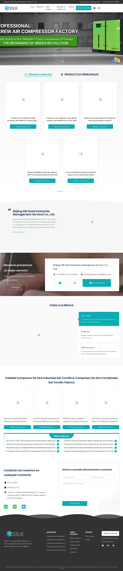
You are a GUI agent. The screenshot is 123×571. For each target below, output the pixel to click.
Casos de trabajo (89, 536)
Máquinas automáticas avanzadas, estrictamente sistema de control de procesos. (97, 337)
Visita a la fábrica (74, 541)
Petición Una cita (83, 8)
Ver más (60, 191)
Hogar (32, 7)
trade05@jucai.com (13, 487)
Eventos (71, 7)
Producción (85, 332)
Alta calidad (85, 316)
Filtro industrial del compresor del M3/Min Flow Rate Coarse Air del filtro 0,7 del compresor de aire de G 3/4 (89, 449)
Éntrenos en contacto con (61, 8)
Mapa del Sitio (74, 548)
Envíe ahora (74, 503)
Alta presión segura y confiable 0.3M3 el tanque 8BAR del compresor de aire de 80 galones (31, 449)
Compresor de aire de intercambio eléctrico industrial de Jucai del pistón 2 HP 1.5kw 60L (89, 442)
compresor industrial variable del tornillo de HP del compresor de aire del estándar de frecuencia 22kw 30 (89, 452)
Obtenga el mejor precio (23, 126)
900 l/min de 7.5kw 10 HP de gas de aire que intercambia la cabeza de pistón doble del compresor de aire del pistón (31, 442)
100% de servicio (87, 348)
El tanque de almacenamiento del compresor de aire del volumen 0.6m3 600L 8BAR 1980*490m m (89, 445)
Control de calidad (75, 545)
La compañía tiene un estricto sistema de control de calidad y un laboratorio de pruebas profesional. (98, 321)
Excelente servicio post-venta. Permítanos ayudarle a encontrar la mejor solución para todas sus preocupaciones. (98, 353)
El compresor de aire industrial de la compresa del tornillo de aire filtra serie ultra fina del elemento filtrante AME (31, 452)
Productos (40, 7)
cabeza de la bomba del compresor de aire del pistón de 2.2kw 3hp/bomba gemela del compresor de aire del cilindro (31, 445)
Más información (19, 232)
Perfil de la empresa (75, 538)
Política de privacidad (11, 567)
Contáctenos (15, 287)
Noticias (87, 539)
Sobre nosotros (48, 8)
